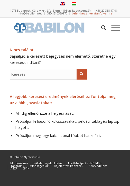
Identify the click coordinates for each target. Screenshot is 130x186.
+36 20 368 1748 (106, 10)
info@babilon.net (30, 13)
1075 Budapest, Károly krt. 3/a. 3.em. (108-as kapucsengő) (50, 10)
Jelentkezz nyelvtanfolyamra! (92, 13)
